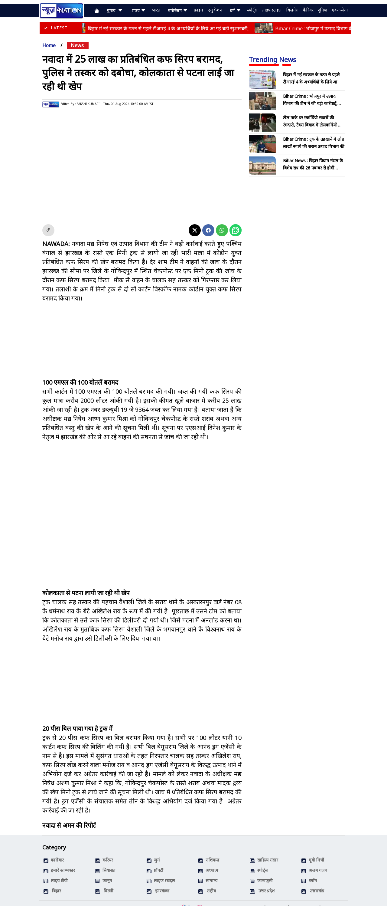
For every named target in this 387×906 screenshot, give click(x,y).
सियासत (105, 861)
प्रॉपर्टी (155, 861)
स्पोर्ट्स (252, 10)
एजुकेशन (215, 10)
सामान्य (207, 872)
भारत (156, 10)
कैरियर (308, 10)
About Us (277, 898)
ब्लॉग (309, 872)
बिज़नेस (292, 10)
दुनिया (322, 10)
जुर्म (153, 851)
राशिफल (208, 851)
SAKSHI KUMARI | (89, 104)
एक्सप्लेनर (340, 10)
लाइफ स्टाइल (161, 872)
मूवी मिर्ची (312, 851)
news (77, 45)
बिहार (52, 882)
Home (49, 45)
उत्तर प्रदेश (262, 882)
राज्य (139, 10)
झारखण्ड (158, 882)
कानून (103, 872)
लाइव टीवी (56, 872)
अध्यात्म (208, 861)
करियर (104, 851)
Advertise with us (245, 898)
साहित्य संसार (264, 851)
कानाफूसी (261, 872)
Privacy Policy (304, 898)
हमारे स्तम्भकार (59, 861)
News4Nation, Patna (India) (86, 898)
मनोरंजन (178, 10)
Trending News (272, 59)
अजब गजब (314, 861)
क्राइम (198, 10)
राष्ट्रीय (207, 882)
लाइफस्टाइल (272, 10)
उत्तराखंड (312, 882)
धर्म (235, 10)
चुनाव (115, 10)
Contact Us (334, 898)
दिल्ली (104, 882)
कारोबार (54, 851)
